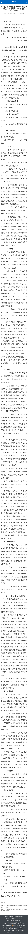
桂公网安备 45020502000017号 (19, 925)
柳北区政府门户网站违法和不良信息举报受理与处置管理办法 (14, 927)
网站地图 (12, 916)
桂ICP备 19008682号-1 (6, 925)
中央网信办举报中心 (10, 932)
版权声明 (16, 916)
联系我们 (7, 916)
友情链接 (21, 916)
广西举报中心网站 (18, 932)
